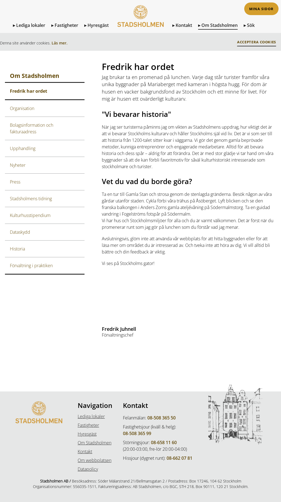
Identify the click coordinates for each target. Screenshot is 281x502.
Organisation (22, 108)
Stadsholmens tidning (31, 199)
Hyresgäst (98, 25)
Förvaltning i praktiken (31, 266)
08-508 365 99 (137, 433)
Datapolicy (88, 469)
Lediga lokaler (30, 25)
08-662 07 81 (179, 458)
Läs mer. (60, 43)
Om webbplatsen (94, 460)
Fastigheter (66, 25)
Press (15, 182)
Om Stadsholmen (219, 25)
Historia (17, 249)
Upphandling (22, 148)
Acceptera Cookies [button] (256, 42)
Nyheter (18, 165)
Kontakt (184, 25)
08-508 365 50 (161, 418)
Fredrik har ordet (28, 91)
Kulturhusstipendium (30, 215)
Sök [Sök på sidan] (251, 25)
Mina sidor (261, 9)
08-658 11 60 (164, 442)
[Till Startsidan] (140, 21)
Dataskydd (20, 232)
